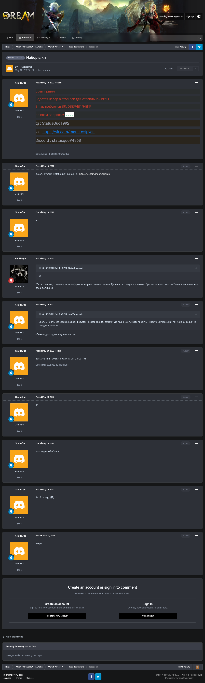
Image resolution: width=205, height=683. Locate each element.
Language (7, 678)
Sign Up (190, 16)
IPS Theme (7, 675)
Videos (62, 37)
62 (19, 292)
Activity (44, 37)
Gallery (78, 37)
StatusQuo (26, 66)
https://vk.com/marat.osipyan (68, 132)
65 (19, 117)
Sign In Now (148, 616)
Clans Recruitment (41, 70)
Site (10, 37)
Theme (20, 678)
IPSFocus (19, 675)
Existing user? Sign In (171, 16)
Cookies (30, 678)
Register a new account (57, 616)
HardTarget (21, 258)
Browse (26, 37)
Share (169, 68)
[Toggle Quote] (40, 268)
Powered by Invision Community (179, 678)
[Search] (165, 38)
